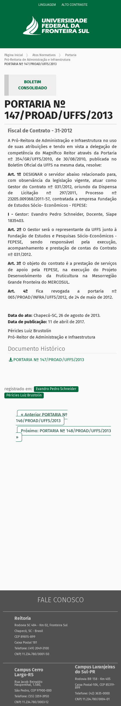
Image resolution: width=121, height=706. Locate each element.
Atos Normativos (44, 55)
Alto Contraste (75, 4)
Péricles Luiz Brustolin (24, 395)
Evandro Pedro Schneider (56, 389)
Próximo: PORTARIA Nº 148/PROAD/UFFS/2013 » (63, 433)
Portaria (70, 55)
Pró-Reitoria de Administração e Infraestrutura (37, 60)
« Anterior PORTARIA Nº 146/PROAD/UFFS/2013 (41, 417)
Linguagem (47, 4)
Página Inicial (13, 55)
